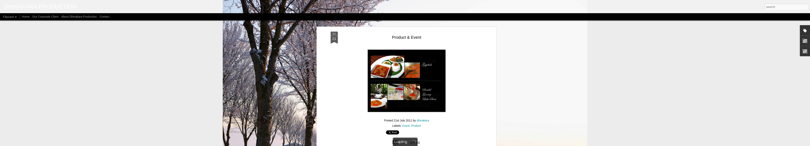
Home (25, 16)
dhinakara (423, 74)
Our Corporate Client (45, 16)
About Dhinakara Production (79, 16)
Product (416, 80)
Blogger (433, 144)
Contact (104, 16)
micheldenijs (410, 144)
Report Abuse (445, 144)
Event (406, 80)
